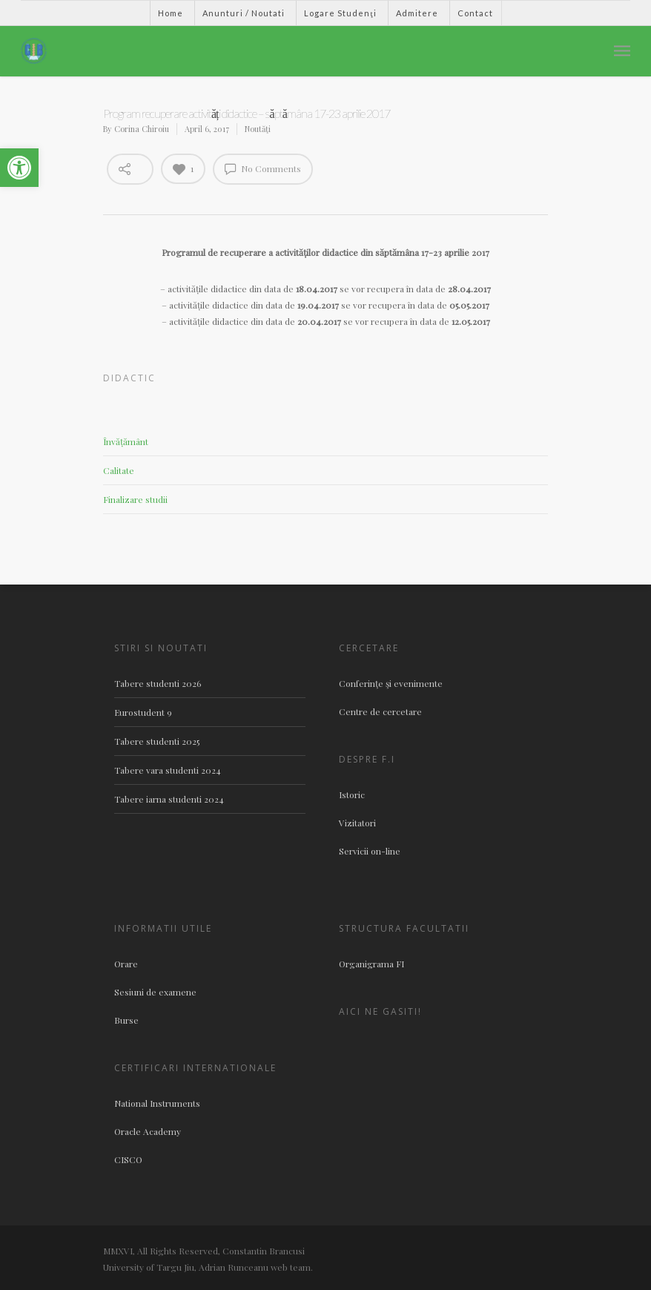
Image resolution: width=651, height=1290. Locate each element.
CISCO (128, 1159)
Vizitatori (357, 823)
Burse (126, 1020)
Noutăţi (258, 128)
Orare (126, 964)
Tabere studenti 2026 (157, 683)
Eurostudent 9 (143, 712)
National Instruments (157, 1103)
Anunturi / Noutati (243, 13)
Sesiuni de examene (155, 992)
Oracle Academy (147, 1131)
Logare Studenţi (340, 13)
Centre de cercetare (380, 711)
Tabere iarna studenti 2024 (169, 799)
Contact (475, 13)
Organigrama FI (371, 964)
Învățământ (125, 441)
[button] (19, 167)
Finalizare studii (135, 499)
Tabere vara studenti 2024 (167, 770)
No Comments (263, 168)
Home (170, 13)
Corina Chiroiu (141, 128)
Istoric (352, 794)
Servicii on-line (369, 851)
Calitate (118, 470)
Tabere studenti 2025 (156, 741)
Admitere (417, 13)
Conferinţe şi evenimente (391, 683)
